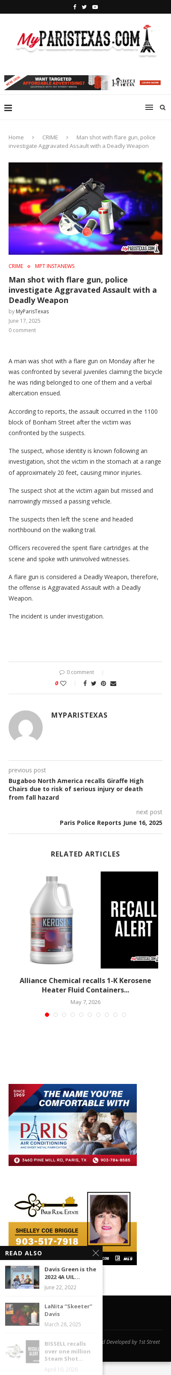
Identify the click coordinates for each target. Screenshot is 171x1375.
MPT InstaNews (54, 266)
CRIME (50, 137)
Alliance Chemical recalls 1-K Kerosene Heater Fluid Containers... (85, 985)
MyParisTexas (32, 311)
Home (16, 137)
